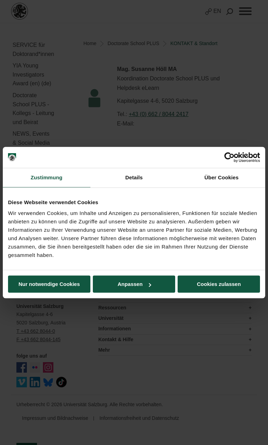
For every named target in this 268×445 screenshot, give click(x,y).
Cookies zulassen (219, 284)
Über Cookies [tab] (221, 177)
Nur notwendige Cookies (49, 284)
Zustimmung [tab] (46, 177)
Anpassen (134, 284)
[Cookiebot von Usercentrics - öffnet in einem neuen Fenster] (229, 157)
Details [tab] (134, 177)
